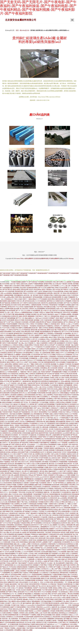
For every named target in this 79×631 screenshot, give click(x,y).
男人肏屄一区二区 (24, 458)
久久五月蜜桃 (51, 354)
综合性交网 (35, 456)
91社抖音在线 (43, 588)
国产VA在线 (48, 373)
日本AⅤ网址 (73, 624)
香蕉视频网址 (47, 626)
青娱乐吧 (41, 473)
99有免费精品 (14, 398)
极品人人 (72, 615)
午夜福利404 (68, 628)
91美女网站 (71, 484)
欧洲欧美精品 (32, 626)
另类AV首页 (66, 312)
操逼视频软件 (61, 343)
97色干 (67, 513)
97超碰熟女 (6, 461)
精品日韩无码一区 (69, 463)
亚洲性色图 (6, 542)
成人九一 (56, 417)
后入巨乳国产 (51, 345)
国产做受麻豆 (27, 511)
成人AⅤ (20, 578)
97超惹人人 (23, 605)
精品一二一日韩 (26, 515)
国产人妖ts (37, 408)
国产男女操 (73, 435)
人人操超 (58, 559)
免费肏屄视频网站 (10, 429)
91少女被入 (52, 391)
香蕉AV (64, 328)
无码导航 (16, 339)
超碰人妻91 (10, 546)
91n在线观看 (62, 551)
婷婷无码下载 (52, 456)
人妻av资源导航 (12, 498)
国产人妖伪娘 (39, 404)
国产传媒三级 (64, 595)
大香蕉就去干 (54, 408)
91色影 (33, 429)
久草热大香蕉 (57, 557)
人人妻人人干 (70, 324)
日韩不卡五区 (54, 416)
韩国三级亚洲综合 (53, 613)
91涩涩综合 (74, 295)
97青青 (2, 574)
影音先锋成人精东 (39, 289)
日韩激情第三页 (70, 354)
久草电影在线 (24, 620)
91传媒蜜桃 (65, 500)
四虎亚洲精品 (24, 542)
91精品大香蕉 (38, 557)
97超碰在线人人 (23, 375)
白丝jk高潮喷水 (18, 469)
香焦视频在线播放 (27, 387)
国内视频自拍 (51, 530)
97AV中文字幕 (64, 373)
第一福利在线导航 (67, 308)
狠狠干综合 (73, 389)
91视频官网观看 (28, 448)
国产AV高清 (56, 289)
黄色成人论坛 (64, 316)
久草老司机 (6, 387)
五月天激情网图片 (57, 601)
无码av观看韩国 (65, 381)
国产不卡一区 (62, 335)
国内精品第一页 (52, 370)
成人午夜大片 (45, 310)
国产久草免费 (10, 417)
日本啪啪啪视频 (46, 484)
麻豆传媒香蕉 (27, 603)
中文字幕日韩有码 (62, 306)
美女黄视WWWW (66, 494)
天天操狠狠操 (41, 435)
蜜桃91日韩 (9, 511)
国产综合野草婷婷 (11, 465)
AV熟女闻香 (31, 431)
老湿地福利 (48, 282)
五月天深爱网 (19, 385)
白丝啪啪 (68, 305)
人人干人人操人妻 (64, 285)
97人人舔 (5, 350)
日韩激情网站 (43, 456)
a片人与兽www (20, 429)
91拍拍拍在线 (49, 549)
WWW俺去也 (58, 312)
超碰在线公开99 (32, 389)
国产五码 (58, 511)
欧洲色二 (64, 593)
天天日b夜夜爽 (71, 372)
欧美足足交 (43, 505)
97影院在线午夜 (40, 421)
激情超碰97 (66, 440)
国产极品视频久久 (25, 521)
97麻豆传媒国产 (22, 563)
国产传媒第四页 (35, 517)
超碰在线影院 (11, 301)
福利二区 (10, 477)
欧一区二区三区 (68, 448)
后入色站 (61, 377)
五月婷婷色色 (60, 345)
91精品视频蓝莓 (63, 465)
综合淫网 (46, 454)
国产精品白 (13, 555)
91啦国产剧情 (41, 437)
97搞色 (45, 475)
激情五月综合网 (16, 406)
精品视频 (53, 364)
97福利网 (58, 404)
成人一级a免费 (66, 519)
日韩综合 (13, 383)
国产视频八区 (23, 398)
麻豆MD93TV (35, 525)
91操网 (32, 624)
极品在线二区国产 (24, 513)
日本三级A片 (34, 412)
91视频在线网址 (60, 425)
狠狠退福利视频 (8, 544)
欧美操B (38, 509)
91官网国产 (51, 318)
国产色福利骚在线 (24, 412)
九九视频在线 (22, 498)
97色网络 (12, 628)
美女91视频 (9, 456)
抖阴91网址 (18, 297)
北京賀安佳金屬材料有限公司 (20, 19)
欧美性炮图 (24, 358)
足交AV (4, 320)
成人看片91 (25, 471)
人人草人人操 (37, 387)
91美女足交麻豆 (23, 582)
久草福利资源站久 (27, 333)
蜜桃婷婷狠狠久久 (54, 381)
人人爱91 (40, 358)
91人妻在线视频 (39, 366)
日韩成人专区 (34, 538)
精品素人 (23, 481)
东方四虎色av (70, 578)
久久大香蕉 (26, 310)
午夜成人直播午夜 (11, 563)
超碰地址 (46, 377)
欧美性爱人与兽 (27, 337)
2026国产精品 (67, 400)
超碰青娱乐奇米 (57, 473)
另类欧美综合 (60, 513)
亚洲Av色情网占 (7, 613)
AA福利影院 (43, 343)
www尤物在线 (32, 460)
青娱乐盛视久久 (29, 318)
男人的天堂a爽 (14, 532)
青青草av (50, 469)
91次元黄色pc (62, 525)
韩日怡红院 (64, 398)
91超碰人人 (57, 500)
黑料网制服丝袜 (29, 479)
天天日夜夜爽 (66, 477)
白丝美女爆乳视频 (46, 551)
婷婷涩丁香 (53, 383)
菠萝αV (17, 528)
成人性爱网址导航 (16, 572)
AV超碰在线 (32, 435)
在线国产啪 (63, 446)
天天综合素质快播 (57, 291)
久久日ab (52, 526)
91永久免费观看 (52, 412)
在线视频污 (35, 565)
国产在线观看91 (54, 553)
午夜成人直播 (11, 557)
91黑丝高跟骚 (41, 393)
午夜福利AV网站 (25, 523)
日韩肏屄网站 (70, 481)
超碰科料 (36, 356)
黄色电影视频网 (4, 479)
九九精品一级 (51, 563)
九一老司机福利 (53, 396)
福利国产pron (29, 285)
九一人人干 (6, 383)
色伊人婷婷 (35, 427)
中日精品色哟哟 (33, 609)
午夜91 (28, 463)
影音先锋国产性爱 (23, 452)
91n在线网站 (44, 396)
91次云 (72, 427)
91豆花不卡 (30, 569)
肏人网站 (66, 601)
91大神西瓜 (62, 416)
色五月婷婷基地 (71, 438)
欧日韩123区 (20, 580)
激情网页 (51, 328)
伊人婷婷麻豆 (48, 620)
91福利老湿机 (48, 320)
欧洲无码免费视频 (38, 467)
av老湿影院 (13, 394)
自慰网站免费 (9, 308)
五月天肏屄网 (54, 285)
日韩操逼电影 (4, 448)
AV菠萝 (48, 609)
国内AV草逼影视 (73, 521)
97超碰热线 (29, 570)
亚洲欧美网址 (60, 611)
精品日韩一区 (58, 293)
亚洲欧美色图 (14, 624)
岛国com (58, 308)
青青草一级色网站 (71, 391)
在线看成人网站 (23, 373)
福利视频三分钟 (38, 320)
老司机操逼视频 (37, 297)
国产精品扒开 (42, 563)
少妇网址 (37, 569)
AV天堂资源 (36, 496)
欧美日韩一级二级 (29, 295)
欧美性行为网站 (49, 502)
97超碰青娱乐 (65, 624)
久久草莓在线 (52, 584)
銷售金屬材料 (29, 258)
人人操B (22, 366)
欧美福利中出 (74, 404)
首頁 (17, 30)
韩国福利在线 (42, 465)
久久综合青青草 (35, 354)
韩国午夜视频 (60, 628)
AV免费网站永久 (38, 438)
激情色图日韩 (36, 381)
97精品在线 (57, 488)
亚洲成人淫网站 (57, 588)
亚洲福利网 (10, 534)
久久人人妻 (72, 341)
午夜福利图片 (61, 481)
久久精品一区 (37, 352)
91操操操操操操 (72, 461)
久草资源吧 (32, 322)
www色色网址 (7, 293)
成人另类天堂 (53, 310)
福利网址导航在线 (7, 496)
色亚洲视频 (56, 320)
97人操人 (58, 526)
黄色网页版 (8, 473)
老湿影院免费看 (33, 530)
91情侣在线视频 (65, 616)
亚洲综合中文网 (44, 349)
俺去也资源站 (55, 496)
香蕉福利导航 (19, 291)
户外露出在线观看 (40, 481)
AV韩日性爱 (12, 561)
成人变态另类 (24, 308)
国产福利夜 (55, 373)
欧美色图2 (14, 578)
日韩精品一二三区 (23, 465)
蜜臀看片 (29, 427)
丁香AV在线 (21, 492)
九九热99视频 (44, 402)
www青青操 (27, 549)
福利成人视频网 (6, 590)
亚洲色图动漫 (33, 502)
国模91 (20, 328)
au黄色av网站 (10, 297)
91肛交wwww (60, 354)
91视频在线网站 (17, 438)
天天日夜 (2, 297)
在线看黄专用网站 (54, 350)
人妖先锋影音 (39, 446)
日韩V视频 (44, 461)
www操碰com (35, 536)
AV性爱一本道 (14, 341)
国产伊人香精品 (68, 322)
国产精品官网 (24, 442)
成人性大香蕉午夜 (12, 356)
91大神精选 (49, 488)
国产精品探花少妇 (7, 305)
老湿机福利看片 (66, 511)
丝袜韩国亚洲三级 (69, 534)
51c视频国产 (17, 354)
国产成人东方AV (41, 586)
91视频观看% (26, 414)
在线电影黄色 (71, 406)
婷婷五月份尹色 (13, 329)
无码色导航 (60, 337)
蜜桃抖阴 (30, 519)
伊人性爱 (28, 546)
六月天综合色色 (26, 595)
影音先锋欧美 (45, 383)
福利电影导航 (42, 513)
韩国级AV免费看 (66, 314)
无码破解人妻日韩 (12, 360)
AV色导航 (29, 492)
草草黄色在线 (57, 387)
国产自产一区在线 (69, 299)
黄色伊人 (55, 551)
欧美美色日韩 (14, 597)
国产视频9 (46, 414)
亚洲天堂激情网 (60, 423)
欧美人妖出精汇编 (22, 379)
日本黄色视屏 (42, 469)
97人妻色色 (19, 588)
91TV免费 (49, 437)
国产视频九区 (68, 618)
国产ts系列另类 (48, 557)
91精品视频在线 (44, 442)
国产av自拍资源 (28, 291)
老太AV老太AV (32, 507)
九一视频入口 (69, 504)
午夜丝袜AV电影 (7, 412)
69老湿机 (70, 590)
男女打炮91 (37, 592)
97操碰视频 (73, 509)
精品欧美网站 (29, 345)
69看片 (17, 421)
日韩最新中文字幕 (53, 475)
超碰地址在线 (71, 482)
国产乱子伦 (66, 437)
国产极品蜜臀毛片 (15, 381)
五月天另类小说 (46, 515)
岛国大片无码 (28, 454)
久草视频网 (67, 301)
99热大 (64, 586)
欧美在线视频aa (16, 595)
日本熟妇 (47, 366)
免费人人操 (38, 613)
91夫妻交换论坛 (66, 492)
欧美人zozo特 (33, 528)
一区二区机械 (68, 582)
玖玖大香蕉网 (13, 536)
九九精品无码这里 (36, 450)
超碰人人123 (65, 538)
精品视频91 (35, 337)
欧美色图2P (68, 611)
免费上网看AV (36, 603)
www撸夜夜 (67, 282)
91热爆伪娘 (63, 496)
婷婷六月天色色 (38, 377)
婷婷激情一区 (56, 592)
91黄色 (2, 603)
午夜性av (68, 412)
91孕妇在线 (21, 324)
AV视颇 (64, 372)
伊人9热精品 (3, 488)
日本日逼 (40, 362)
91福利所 (72, 393)
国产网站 (68, 467)
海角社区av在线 (17, 609)
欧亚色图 (25, 322)
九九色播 (46, 446)
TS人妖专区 (62, 548)
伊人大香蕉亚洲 (60, 349)
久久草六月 (33, 339)
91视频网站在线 (32, 567)
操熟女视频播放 (50, 421)
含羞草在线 (66, 326)
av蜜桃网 (44, 542)
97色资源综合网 (52, 622)
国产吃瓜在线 (70, 349)
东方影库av (48, 473)
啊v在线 (70, 593)
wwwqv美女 (31, 605)
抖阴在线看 (3, 463)
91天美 (64, 452)
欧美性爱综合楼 (19, 546)
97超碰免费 (30, 559)
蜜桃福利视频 (42, 507)
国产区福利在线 (57, 565)
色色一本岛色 (16, 590)
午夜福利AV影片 (14, 513)
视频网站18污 (55, 341)
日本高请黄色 (16, 402)
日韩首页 (15, 345)
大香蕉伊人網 (63, 408)
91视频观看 (71, 297)
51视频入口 (46, 324)
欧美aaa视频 (58, 389)
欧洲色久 (17, 515)
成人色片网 (3, 615)
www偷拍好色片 (24, 437)
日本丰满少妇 (46, 523)
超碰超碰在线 (47, 574)
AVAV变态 (45, 305)
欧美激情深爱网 (56, 297)
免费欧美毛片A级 (12, 582)
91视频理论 (49, 326)
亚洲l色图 (51, 450)
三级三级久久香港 (22, 584)
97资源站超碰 (64, 417)
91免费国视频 (41, 398)
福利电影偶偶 (9, 565)
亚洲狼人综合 (64, 341)
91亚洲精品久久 (7, 345)
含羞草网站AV (58, 448)
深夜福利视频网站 (7, 469)
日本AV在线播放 (60, 362)
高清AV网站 (51, 299)
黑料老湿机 (33, 437)
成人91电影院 (29, 343)
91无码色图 (70, 496)
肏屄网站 (33, 314)
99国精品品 (34, 534)
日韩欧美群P (30, 481)
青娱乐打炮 (38, 490)
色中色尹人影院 (56, 593)
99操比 (25, 293)
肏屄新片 (54, 521)
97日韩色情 (67, 364)
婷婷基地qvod (63, 613)
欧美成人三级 (63, 366)
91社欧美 (38, 440)
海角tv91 (7, 574)
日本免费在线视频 (43, 553)
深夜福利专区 (4, 414)
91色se (31, 599)
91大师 (71, 417)
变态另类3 (23, 287)
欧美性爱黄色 (4, 509)
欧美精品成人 (65, 592)
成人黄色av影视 (15, 289)
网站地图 (25, 275)
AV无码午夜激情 (43, 458)
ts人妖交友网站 (13, 540)
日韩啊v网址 (5, 576)
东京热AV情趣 (6, 500)
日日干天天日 (59, 528)
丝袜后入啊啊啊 (38, 333)
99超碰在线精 (70, 362)
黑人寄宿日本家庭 (48, 599)
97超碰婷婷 (3, 431)
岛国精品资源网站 (58, 469)
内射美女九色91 (71, 454)
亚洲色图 (58, 477)
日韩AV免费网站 (30, 509)
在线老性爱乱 (59, 618)
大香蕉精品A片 (8, 299)
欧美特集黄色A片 (18, 482)
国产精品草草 (18, 352)
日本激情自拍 (47, 297)
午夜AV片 (29, 372)
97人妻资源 (30, 404)
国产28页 (44, 354)
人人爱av (51, 569)
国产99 (65, 590)
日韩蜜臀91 (57, 549)
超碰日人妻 (36, 372)
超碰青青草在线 (38, 616)
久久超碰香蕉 (73, 553)
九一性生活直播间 (11, 492)
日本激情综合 (46, 486)
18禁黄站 (62, 580)
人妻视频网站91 (44, 526)
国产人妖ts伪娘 (61, 391)
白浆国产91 (19, 454)
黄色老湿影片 (57, 492)
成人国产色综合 (42, 314)
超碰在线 (20, 448)
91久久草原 (19, 306)
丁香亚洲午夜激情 (48, 448)
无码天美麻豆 (46, 408)
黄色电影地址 (12, 350)
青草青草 (38, 542)
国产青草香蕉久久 (60, 482)
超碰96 (7, 394)
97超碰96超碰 (60, 431)
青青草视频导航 (60, 421)
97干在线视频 (38, 360)
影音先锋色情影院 (30, 394)
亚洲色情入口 (48, 616)
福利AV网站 (8, 364)
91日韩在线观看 (28, 616)
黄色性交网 (42, 538)
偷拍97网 (20, 377)
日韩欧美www (52, 517)
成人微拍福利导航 (43, 528)
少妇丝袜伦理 (72, 465)
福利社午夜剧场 (59, 414)
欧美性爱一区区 (66, 444)
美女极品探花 (69, 337)
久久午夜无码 (38, 599)
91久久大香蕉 (29, 592)
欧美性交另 (14, 316)
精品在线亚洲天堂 (26, 565)
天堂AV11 (43, 417)
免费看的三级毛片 (18, 364)
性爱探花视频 (17, 486)
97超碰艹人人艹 (30, 347)
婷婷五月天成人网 (7, 475)
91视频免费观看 (5, 504)
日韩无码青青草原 (34, 584)
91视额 (46, 467)
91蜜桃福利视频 (8, 295)
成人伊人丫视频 (29, 364)
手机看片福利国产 (46, 372)
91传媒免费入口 (34, 423)
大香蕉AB (32, 373)
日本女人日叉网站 (47, 387)
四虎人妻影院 (56, 615)
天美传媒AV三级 (18, 496)
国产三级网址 (15, 400)
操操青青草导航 (43, 433)
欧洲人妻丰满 (32, 398)
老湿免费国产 (44, 391)
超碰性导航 (50, 287)
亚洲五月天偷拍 (73, 398)
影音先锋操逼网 (4, 393)
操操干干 (57, 314)
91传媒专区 (39, 347)
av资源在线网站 (44, 576)
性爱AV (29, 601)
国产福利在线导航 (39, 570)
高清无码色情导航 (33, 526)
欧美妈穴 (53, 347)
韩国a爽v (25, 599)
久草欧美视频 (51, 628)
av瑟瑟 (62, 603)
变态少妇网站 (33, 362)
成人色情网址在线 (38, 454)
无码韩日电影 (64, 350)
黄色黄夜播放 (61, 555)
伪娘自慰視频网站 (10, 553)
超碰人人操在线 (27, 383)
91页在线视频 (8, 366)
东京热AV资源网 (26, 590)
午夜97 (59, 586)
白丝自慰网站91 (53, 461)
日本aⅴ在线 (42, 618)
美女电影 (41, 549)
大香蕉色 (32, 425)
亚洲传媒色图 (71, 607)
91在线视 (30, 356)
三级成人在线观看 (20, 570)
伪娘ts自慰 (70, 551)
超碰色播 (13, 377)
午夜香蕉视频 (6, 460)
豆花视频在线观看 (30, 580)
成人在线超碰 (62, 607)
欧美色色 (50, 509)
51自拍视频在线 (7, 287)
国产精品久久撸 (57, 590)
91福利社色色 (57, 295)
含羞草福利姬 (46, 352)
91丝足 (64, 549)
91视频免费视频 (38, 284)
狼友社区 (14, 416)
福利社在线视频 (6, 402)
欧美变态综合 (36, 385)
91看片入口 (31, 620)
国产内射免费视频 (9, 318)
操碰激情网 (60, 517)
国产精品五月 (4, 567)
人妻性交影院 (42, 389)
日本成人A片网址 (31, 400)
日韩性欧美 (38, 379)
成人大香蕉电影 (71, 490)
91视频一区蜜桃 (48, 504)
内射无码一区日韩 (47, 429)
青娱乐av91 (38, 375)
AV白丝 (22, 421)
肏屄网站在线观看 (61, 530)
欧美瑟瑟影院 (30, 446)
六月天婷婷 (71, 289)
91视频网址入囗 (22, 626)
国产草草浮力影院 (68, 599)
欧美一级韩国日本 (63, 458)
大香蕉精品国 (32, 504)
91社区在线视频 (9, 528)
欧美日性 (75, 429)
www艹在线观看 (62, 442)
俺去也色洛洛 (15, 442)
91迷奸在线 (55, 595)
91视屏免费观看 (27, 494)
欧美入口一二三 (22, 559)
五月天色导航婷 (53, 358)
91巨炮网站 (41, 282)
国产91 (5, 322)
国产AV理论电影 (14, 437)
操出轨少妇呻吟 (51, 586)
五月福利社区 (63, 396)
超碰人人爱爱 (26, 544)
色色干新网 (5, 481)
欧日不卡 (43, 452)
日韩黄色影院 (51, 544)
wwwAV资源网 (28, 551)
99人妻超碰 (60, 364)
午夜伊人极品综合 (61, 406)
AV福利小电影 (68, 291)
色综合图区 (10, 421)
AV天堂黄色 (35, 368)
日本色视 (45, 450)
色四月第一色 (6, 618)
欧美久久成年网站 (58, 504)
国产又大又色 (42, 287)
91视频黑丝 (26, 517)
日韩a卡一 (3, 396)
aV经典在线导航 (16, 433)
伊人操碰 (64, 297)
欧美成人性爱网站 (65, 402)
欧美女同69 (18, 408)
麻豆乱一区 (63, 379)
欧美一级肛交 (61, 324)
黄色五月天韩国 (19, 320)
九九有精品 (46, 379)
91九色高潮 (17, 456)
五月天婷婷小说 (40, 425)
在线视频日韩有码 (42, 540)
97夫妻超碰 (10, 515)
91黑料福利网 (59, 450)
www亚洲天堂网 (67, 433)
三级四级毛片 (13, 448)
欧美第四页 (58, 433)
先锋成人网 (68, 377)
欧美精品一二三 (34, 444)
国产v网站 (58, 569)
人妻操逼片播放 (20, 628)
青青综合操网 (26, 354)
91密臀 (50, 588)
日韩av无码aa (44, 444)
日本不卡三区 (21, 350)
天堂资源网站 (9, 337)
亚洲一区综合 (6, 578)
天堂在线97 (24, 435)
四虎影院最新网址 (37, 574)
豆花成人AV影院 (67, 526)
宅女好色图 (5, 559)
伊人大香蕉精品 (48, 333)
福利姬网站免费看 (8, 570)
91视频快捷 (53, 442)
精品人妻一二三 (54, 446)
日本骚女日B (14, 328)
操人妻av (21, 343)
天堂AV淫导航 (31, 607)
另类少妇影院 (16, 331)
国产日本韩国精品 (37, 492)
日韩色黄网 (30, 557)
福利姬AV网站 (48, 284)
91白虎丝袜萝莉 (72, 360)
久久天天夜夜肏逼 (40, 301)
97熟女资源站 (6, 569)
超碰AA (64, 438)
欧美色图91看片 (70, 580)
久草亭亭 (40, 500)
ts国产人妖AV (38, 291)
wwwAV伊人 (47, 607)
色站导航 (26, 538)
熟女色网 (16, 308)
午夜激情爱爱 (58, 333)
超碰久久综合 (66, 295)
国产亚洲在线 (18, 599)
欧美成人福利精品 (11, 452)
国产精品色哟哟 (14, 620)
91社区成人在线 (17, 494)
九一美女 (40, 582)
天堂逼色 (41, 511)
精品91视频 (13, 389)
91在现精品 (54, 366)
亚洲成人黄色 (10, 538)
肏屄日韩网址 (26, 305)
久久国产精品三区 (62, 622)
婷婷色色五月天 (69, 528)
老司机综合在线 (29, 301)
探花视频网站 (41, 308)
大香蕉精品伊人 (55, 486)
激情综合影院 (39, 624)
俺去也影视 (13, 584)
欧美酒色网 (18, 525)
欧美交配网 (10, 320)
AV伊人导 (43, 423)
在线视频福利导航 (14, 326)
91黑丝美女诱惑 (44, 416)
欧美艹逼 (39, 626)
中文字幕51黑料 (55, 379)
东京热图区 (6, 423)
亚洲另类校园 (23, 586)
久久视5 (11, 467)
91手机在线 (12, 567)
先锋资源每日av (6, 593)
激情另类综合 (20, 622)
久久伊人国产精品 (39, 410)
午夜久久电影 (18, 299)
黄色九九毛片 (53, 467)
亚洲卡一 (25, 299)
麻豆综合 (51, 463)
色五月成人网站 (46, 593)
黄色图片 (28, 368)
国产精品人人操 (40, 394)
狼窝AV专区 (21, 446)
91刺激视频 (31, 597)
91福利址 (25, 572)
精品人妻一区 (19, 548)
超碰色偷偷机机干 (22, 335)
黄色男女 (10, 352)
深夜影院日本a (6, 433)
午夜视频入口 (21, 368)
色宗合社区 (10, 463)
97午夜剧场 (10, 408)
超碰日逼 (66, 505)
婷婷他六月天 (70, 421)
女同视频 (27, 314)
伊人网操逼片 (22, 404)
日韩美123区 (38, 364)
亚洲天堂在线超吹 (64, 515)
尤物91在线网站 (48, 479)
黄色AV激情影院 (21, 557)
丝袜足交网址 (58, 599)
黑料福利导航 (64, 572)
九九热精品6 (41, 339)
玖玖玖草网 (5, 284)
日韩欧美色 (39, 607)
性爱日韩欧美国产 (12, 343)
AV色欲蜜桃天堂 (14, 481)
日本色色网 (53, 368)
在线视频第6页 (38, 479)
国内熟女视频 (43, 530)
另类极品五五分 (65, 339)
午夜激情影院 (51, 423)
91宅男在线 (74, 394)
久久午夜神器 (73, 414)
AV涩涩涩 (69, 343)
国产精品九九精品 (70, 469)
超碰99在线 (34, 433)
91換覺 (9, 406)
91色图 (34, 419)
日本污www (59, 507)
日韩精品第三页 (17, 473)
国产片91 (39, 429)
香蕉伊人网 (43, 345)
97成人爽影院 (11, 601)
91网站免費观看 (33, 572)
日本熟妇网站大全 (8, 530)
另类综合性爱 (24, 289)
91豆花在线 (24, 326)
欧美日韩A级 (73, 373)
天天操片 (17, 530)
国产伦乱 (11, 322)
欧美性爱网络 (7, 331)
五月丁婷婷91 (24, 303)
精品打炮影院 (69, 370)
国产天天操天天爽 (8, 314)
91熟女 (46, 358)
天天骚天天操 (15, 605)
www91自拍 (30, 490)
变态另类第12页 (22, 389)
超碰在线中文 (59, 505)
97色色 (10, 609)
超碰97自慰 (37, 484)
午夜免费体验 (28, 588)
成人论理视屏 (61, 347)
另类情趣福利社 (18, 295)
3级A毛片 (45, 350)
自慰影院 (13, 569)
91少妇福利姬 (54, 385)
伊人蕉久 (31, 335)
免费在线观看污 (34, 471)
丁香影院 (6, 628)
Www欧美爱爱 (10, 310)
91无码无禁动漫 (5, 375)
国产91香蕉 (5, 389)
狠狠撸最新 (31, 316)
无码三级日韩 (9, 450)
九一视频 (25, 609)
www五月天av (9, 599)
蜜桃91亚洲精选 (68, 620)
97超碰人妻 (27, 419)
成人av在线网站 (62, 498)
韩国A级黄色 (70, 310)
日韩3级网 (75, 314)
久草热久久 (42, 312)
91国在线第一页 (15, 618)
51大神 (4, 534)
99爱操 (5, 446)
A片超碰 (35, 312)
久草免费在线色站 (13, 458)
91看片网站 (13, 375)
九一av (76, 502)
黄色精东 (49, 452)
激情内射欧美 (59, 299)
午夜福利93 (60, 584)
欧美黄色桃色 (40, 431)
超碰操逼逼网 (41, 400)
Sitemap (71, 258)
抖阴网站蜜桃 (27, 328)
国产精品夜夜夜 (31, 532)
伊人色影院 (23, 532)
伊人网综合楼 (44, 427)
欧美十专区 (6, 519)
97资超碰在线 (26, 525)
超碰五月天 (55, 393)
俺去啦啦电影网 (19, 417)
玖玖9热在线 (39, 597)
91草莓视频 (48, 605)
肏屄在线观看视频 (40, 628)
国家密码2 (42, 609)
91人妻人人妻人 (9, 312)
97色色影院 (59, 356)
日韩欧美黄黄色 (34, 505)
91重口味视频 (38, 448)
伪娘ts (51, 414)
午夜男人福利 (20, 284)
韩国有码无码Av (22, 555)
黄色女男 (48, 435)
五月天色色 (5, 404)
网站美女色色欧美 (53, 603)
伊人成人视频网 (52, 525)
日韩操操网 (52, 356)
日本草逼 (45, 328)
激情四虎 (66, 427)
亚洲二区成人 (11, 588)
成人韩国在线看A (65, 410)
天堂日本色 (50, 389)
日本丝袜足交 (35, 544)
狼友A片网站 (53, 337)
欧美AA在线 (17, 305)
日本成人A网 (33, 553)
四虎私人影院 (54, 377)
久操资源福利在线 (49, 438)
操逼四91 (6, 370)
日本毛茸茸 (36, 551)
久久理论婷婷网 (18, 616)
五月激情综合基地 (52, 465)
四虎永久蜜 (61, 370)
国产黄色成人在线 (33, 416)
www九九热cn (57, 597)
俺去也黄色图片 (27, 297)
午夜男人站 (10, 410)
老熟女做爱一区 (22, 431)
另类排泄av (62, 490)
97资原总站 (13, 549)
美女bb (66, 414)
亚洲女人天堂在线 (57, 440)
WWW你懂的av (16, 500)
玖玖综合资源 (11, 347)
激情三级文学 (39, 295)
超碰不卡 (13, 607)
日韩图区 (31, 379)
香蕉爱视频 (26, 469)
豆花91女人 (29, 360)
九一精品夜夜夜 (54, 375)
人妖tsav (60, 427)
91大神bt (26, 505)
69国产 (26, 362)
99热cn (48, 339)
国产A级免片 (64, 320)
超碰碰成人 (20, 394)
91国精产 (41, 546)
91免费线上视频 (35, 615)
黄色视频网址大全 (20, 463)
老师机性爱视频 (36, 590)
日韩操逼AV (18, 322)
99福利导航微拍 (24, 425)
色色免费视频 (73, 500)
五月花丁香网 (24, 370)
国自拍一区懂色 (14, 425)
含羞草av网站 (44, 337)
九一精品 (36, 343)
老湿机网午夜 (44, 463)
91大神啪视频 (7, 335)
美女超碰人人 (19, 551)
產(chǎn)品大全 (24, 30)
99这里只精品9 (58, 394)
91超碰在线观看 (28, 306)
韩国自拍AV (74, 477)
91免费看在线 (73, 572)
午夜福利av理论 (45, 496)
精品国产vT (74, 507)
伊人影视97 (24, 504)
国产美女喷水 (29, 410)
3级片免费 (34, 546)
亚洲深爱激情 (28, 496)
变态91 (31, 289)
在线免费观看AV (22, 416)
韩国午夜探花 (29, 611)
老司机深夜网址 (58, 582)
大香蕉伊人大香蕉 (54, 402)
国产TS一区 (19, 310)
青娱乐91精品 (20, 347)
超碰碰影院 (45, 611)
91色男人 (25, 553)
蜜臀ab (14, 335)
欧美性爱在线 (68, 584)
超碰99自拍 (19, 396)
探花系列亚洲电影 (53, 419)
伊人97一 (35, 618)
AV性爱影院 (13, 479)
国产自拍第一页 (32, 561)
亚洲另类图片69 (15, 440)
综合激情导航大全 (33, 576)
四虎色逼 (53, 324)
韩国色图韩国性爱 (49, 362)
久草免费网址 (18, 630)
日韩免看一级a (69, 345)
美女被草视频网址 (51, 555)
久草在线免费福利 (34, 452)
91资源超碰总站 (56, 523)
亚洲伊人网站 (7, 494)
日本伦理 (44, 318)
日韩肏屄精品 (58, 540)
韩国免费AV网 (71, 525)
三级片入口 (47, 316)
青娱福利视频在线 (45, 331)
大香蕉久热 (61, 412)
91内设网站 (15, 287)
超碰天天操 (74, 305)
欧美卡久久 (20, 362)
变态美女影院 (22, 490)
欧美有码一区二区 (46, 595)
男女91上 (18, 312)
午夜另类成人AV (50, 460)
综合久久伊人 (25, 461)
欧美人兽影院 (28, 284)
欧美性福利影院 (50, 308)
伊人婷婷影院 (48, 548)
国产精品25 (47, 322)
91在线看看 (42, 482)
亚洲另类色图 (29, 320)
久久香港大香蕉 (48, 582)
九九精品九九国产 (45, 341)
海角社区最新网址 (49, 559)
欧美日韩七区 (25, 500)
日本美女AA (44, 569)
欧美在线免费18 (42, 498)
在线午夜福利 (32, 555)
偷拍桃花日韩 (18, 333)
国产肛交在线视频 (20, 427)
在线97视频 (27, 385)
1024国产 (8, 603)
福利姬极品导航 (17, 293)
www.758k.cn (21, 258)
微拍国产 (57, 410)
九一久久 (70, 287)
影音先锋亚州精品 (22, 488)
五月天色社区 (18, 337)
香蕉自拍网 (48, 570)
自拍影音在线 (57, 452)
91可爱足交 (75, 412)
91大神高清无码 (52, 498)
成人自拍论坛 (53, 458)
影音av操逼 (59, 534)
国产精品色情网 (65, 435)
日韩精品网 (65, 389)
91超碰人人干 (4, 329)
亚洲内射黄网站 (21, 607)
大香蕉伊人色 (32, 308)
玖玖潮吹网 (9, 333)
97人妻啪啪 (13, 559)
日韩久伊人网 (20, 301)
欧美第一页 (14, 586)
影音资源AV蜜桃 (16, 574)
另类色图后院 (41, 488)
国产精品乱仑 (11, 580)
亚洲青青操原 (61, 578)
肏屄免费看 (55, 360)
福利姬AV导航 (48, 295)
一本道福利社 (32, 326)
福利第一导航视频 (57, 620)
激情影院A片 (57, 605)
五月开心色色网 (9, 551)
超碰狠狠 (44, 509)
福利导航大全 (51, 301)
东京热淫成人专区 (50, 431)
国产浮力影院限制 (36, 523)
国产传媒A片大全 (72, 328)
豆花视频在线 (33, 358)
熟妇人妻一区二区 (41, 419)
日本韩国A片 (65, 615)
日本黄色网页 (66, 542)
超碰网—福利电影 (51, 481)
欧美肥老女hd (70, 544)
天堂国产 (35, 588)
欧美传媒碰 (35, 417)
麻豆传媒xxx (69, 502)
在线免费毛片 (19, 538)
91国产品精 (65, 387)
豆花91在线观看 (46, 440)
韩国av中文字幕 (4, 381)
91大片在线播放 (46, 592)
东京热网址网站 (55, 339)
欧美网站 (31, 613)
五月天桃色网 (59, 463)
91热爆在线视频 (16, 282)
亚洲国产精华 (69, 431)
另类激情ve (9, 616)
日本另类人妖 (63, 358)
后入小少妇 (17, 565)
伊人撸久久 (43, 370)
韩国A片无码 (68, 603)
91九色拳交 (61, 310)
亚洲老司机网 (23, 356)
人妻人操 (19, 383)
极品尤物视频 (19, 534)
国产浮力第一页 (25, 402)
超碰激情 (52, 349)
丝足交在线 (12, 509)
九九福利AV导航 (48, 490)
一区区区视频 (72, 366)
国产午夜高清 (68, 471)
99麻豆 (59, 444)
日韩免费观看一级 (55, 576)
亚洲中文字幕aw (15, 576)
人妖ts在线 (22, 360)
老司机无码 (61, 467)
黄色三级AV (71, 523)
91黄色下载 (72, 536)
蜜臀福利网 (13, 349)
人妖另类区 (48, 532)
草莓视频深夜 (4, 437)
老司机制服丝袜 (66, 557)
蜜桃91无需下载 (51, 329)
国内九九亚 (65, 509)
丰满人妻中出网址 (58, 282)
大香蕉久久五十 (26, 574)
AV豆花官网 (46, 364)
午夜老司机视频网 (11, 324)
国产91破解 (56, 567)
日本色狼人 (34, 511)
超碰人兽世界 (23, 316)
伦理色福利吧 (14, 393)
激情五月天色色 (60, 460)
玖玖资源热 (62, 454)
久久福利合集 (39, 559)
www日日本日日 (44, 477)
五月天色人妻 (48, 597)
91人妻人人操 (19, 419)
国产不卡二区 (20, 318)
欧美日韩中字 (34, 473)
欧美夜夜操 (67, 356)
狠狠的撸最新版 (19, 314)
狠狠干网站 (72, 350)
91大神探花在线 (61, 544)
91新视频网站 (32, 488)
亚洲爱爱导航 (40, 373)
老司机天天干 (13, 626)
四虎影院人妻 (74, 513)
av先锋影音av (72, 442)
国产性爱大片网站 (53, 561)
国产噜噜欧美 (38, 475)
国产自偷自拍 (33, 282)
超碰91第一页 (48, 492)
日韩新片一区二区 (60, 546)
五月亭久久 (9, 505)
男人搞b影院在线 (51, 303)
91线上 (26, 502)
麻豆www (5, 513)
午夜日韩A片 (39, 316)
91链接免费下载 (34, 341)
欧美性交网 (3, 515)
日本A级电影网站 (27, 352)
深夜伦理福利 (6, 377)
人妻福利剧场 (57, 542)
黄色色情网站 (43, 412)
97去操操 (6, 584)
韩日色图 (56, 490)
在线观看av (25, 423)
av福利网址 (49, 394)
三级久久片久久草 (16, 603)
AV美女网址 (68, 318)
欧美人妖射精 (70, 423)
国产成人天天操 (8, 339)
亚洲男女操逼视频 (62, 456)
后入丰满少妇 (57, 284)
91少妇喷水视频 (64, 375)
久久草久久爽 (65, 567)
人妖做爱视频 (70, 546)
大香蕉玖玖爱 (52, 343)
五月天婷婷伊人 (23, 540)
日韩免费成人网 (44, 368)
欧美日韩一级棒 (37, 328)
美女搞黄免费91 (60, 563)
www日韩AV (37, 611)
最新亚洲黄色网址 (27, 486)
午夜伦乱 (62, 419)
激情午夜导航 (49, 519)
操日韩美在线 (42, 329)
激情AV (61, 385)
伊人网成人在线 (17, 517)
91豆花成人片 (23, 460)
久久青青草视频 (69, 352)
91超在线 (51, 433)
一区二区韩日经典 (63, 536)
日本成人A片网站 (59, 502)
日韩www (66, 588)
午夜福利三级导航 (67, 284)
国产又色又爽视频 (68, 540)
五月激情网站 (67, 333)
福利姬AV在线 (47, 291)
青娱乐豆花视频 (48, 500)
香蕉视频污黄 (26, 406)
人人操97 (60, 471)
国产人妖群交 (12, 488)
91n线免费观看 (35, 310)
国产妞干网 (6, 289)
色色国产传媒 (34, 482)
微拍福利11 (34, 513)
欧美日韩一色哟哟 (5, 416)
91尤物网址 (7, 595)
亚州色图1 (60, 303)
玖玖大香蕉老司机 (12, 373)
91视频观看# (50, 618)
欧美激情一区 (16, 435)
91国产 (50, 542)
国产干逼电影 (36, 521)
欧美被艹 (55, 548)
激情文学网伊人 (11, 362)
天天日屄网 (44, 603)
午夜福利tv (49, 289)
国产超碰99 (10, 385)
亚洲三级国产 (60, 318)
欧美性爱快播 (67, 479)
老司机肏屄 (21, 592)
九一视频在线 (22, 372)
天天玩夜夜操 (38, 324)
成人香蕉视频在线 (36, 414)
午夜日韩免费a (44, 385)
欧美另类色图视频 (49, 404)
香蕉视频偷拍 (52, 444)
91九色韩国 (46, 347)
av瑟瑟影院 (43, 544)
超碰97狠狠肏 (72, 456)
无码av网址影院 (25, 331)
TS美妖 (46, 580)
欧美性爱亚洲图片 (28, 408)
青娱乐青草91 (23, 597)
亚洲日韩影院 (30, 366)
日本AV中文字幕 (22, 561)
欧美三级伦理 (41, 303)
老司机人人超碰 (42, 561)
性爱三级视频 (35, 331)
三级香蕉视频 (53, 536)
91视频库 (15, 613)
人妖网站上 (5, 490)
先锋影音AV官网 (25, 339)
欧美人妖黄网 (51, 507)
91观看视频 (75, 605)
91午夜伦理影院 (42, 406)
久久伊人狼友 (33, 582)
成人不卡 (61, 561)
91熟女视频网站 (7, 517)
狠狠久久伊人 (60, 352)
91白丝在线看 (63, 287)
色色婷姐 (6, 425)
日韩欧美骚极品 (64, 393)
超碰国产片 (24, 282)
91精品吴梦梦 (4, 626)
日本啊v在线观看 (33, 442)
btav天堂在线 (10, 419)
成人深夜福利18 (7, 435)
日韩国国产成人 (39, 548)
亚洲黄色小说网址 (34, 370)
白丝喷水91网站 (19, 410)
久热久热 (12, 284)
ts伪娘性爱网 (56, 435)
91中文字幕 (34, 458)
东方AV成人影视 (30, 622)
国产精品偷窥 (15, 523)
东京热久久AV (58, 479)
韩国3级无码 (51, 406)
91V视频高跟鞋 (65, 576)
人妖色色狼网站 (38, 285)
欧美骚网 (19, 414)
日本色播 (27, 536)
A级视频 (71, 316)
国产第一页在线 (65, 626)
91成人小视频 (51, 513)
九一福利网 (10, 427)
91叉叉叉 (70, 548)
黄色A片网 (45, 375)
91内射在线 (57, 429)
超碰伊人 (47, 285)
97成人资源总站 (72, 396)
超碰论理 (54, 607)
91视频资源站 (71, 335)
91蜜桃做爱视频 (12, 431)
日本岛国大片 (33, 465)
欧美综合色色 (33, 303)
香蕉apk (30, 475)
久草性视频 (6, 605)
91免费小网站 (11, 396)
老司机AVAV (11, 306)
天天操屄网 (43, 517)
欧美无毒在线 (6, 507)
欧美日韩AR (67, 394)
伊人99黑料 (49, 567)
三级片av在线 (54, 454)
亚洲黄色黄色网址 (32, 287)
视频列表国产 (53, 471)
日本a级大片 (73, 601)
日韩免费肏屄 (73, 622)
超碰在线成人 (44, 356)
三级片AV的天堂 (24, 341)
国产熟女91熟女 (5, 555)
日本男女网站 (71, 549)
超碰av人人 (62, 475)
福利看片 (23, 440)
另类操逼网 (67, 507)
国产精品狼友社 (58, 437)
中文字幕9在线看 (47, 590)
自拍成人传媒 (68, 517)
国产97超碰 (8, 486)
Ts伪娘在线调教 (57, 574)
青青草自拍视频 (72, 559)
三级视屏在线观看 (35, 305)
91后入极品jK (14, 404)
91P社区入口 (32, 293)
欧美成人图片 (57, 509)
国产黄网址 (57, 519)
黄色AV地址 (13, 379)
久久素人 (6, 379)
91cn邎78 (19, 553)
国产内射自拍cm (49, 624)
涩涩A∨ (22, 400)
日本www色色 (57, 570)
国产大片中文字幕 (67, 331)
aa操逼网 (16, 475)
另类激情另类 (55, 609)
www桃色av (8, 358)
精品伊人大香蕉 (12, 446)
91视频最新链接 (41, 293)
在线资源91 (14, 519)
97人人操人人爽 (36, 515)
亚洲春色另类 (15, 303)
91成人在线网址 (15, 504)
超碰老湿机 (69, 416)
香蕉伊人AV (34, 349)
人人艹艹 (57, 624)
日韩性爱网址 (10, 525)
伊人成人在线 (58, 400)
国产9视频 (10, 471)
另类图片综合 (70, 555)
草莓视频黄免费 (56, 372)
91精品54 (26, 477)
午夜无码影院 (13, 611)
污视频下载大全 (9, 548)
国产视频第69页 (56, 331)
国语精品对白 (24, 475)
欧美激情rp (50, 505)
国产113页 (43, 525)
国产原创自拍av (38, 306)
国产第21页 (36, 383)
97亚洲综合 (43, 584)
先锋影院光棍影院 (21, 567)
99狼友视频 (19, 391)
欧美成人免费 (35, 396)
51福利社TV (46, 335)
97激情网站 (3, 306)
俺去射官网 (56, 616)
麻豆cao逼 (13, 285)
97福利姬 (26, 578)
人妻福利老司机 (26, 381)
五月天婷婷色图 (9, 291)
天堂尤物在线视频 (34, 578)
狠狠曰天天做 (45, 578)
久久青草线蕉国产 (24, 615)
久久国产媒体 (14, 490)
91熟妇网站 (60, 383)
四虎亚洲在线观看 (16, 423)
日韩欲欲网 (52, 534)
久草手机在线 (4, 561)
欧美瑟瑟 (50, 540)
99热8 (56, 287)
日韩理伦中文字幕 (41, 622)
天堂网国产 (20, 484)
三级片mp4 (38, 318)
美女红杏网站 (31, 586)
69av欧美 (33, 406)
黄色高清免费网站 (67, 473)
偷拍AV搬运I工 (33, 299)
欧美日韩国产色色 (70, 425)
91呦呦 (50, 565)
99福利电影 (41, 567)
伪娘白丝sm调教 (27, 630)
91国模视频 (5, 326)
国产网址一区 (17, 358)
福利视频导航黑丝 (71, 347)
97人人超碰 (15, 521)
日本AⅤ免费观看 (54, 580)
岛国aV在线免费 (49, 546)
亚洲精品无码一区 (26, 618)
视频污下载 (20, 502)
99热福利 (15, 412)
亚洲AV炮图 (27, 396)
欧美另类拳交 (8, 482)
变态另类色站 (37, 486)
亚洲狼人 (21, 345)
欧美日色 (46, 494)
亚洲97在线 (32, 540)
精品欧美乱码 (41, 326)
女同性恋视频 (64, 484)
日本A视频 (3, 406)
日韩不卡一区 (6, 442)
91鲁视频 (40, 502)
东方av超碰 (21, 536)
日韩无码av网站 (10, 391)
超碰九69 (64, 559)
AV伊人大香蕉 (29, 324)
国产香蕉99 (64, 289)
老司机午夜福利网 (35, 461)
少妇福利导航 (31, 440)
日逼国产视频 (36, 595)
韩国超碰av (37, 593)
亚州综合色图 (49, 400)
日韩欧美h (71, 306)
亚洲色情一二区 (62, 368)
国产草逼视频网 (14, 370)
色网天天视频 (50, 425)
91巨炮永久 (17, 471)
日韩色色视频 (26, 433)
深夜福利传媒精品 (57, 322)
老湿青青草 (53, 578)
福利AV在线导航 (28, 438)
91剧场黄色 (54, 335)
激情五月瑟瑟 (18, 467)
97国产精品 (56, 398)
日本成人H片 (64, 609)
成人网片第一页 (24, 444)
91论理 (45, 613)
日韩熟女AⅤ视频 (11, 484)
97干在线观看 (42, 299)
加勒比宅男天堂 (22, 569)
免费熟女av (34, 549)
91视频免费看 (63, 461)
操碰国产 (52, 528)
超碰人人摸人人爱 (72, 446)
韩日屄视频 (5, 341)
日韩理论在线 (66, 570)
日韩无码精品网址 (45, 521)
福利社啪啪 (31, 542)
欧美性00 (64, 523)
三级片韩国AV (30, 628)
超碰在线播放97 (43, 534)
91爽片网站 (43, 565)
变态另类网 (71, 609)
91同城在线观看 (12, 372)
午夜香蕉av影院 (61, 329)
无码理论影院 (12, 368)
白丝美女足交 (73, 486)
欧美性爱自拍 (45, 381)
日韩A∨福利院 (66, 597)
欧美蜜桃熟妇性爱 (12, 615)
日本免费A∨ (40, 460)
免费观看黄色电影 (26, 312)
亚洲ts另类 (66, 293)
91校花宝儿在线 (32, 563)
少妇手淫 (20, 549)
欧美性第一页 (20, 509)
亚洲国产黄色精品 (15, 387)
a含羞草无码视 (27, 467)
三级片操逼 (12, 414)
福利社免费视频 (29, 484)
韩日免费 (46, 306)
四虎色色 (25, 507)
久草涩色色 (28, 417)
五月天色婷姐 (41, 555)
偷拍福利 (52, 477)
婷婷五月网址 (47, 360)
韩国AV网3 (38, 350)
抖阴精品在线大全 (16, 507)
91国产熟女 (49, 417)
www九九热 (3, 502)
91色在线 (36, 345)
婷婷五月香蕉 (20, 285)
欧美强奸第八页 (26, 456)
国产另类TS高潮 (14, 444)
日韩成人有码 (15, 542)
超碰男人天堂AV (28, 377)
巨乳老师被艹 (68, 450)
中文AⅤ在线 (5, 328)
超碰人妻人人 (18, 544)
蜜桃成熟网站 (36, 601)
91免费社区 (8, 521)
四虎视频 (39, 504)
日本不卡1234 (34, 477)
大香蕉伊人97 (58, 326)
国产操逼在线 (6, 303)
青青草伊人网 (74, 565)
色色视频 (20, 479)
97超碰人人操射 (28, 548)
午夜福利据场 (53, 305)
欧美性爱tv (50, 293)
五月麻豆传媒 (73, 595)
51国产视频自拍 (8, 354)
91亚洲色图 (70, 329)
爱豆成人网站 (44, 471)
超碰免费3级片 (69, 383)
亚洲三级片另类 (15, 461)
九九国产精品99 (7, 438)
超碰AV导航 (49, 312)
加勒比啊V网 (40, 322)
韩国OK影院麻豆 (72, 586)
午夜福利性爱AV (31, 498)
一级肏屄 (6, 285)
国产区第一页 (35, 391)
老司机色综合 (56, 532)
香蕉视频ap (58, 328)
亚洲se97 (31, 375)
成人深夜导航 (49, 410)
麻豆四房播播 (32, 393)
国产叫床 (66, 303)
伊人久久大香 (11, 454)
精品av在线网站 (21, 601)
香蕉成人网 (33, 500)
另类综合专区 (72, 408)
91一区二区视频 (17, 593)
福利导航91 (50, 314)
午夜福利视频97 (37, 494)
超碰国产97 (38, 335)
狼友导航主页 (65, 404)
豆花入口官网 (35, 463)
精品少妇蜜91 (56, 626)
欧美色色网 (55, 484)
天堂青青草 (24, 576)
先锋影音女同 (59, 301)
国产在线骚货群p (73, 379)
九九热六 (20, 349)
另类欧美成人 (35, 402)
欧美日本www (23, 393)
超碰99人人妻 (44, 536)
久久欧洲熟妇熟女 (5, 316)
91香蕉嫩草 (61, 305)
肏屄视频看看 (68, 385)
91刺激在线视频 (71, 452)
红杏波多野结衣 (40, 605)
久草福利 (52, 611)
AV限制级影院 (53, 427)
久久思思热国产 (62, 521)
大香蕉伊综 (5, 549)
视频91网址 (69, 563)
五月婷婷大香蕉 (18, 477)
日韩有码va (72, 320)
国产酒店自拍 (24, 528)
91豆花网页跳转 (5, 607)
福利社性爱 (34, 329)
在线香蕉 (57, 538)
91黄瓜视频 (27, 349)
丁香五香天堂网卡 (5, 400)
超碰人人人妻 (72, 530)
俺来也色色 (40, 532)
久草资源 (68, 460)
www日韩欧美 (23, 519)
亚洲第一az (27, 391)
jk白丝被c (53, 306)
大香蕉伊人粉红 (23, 613)
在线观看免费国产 (11, 526)
